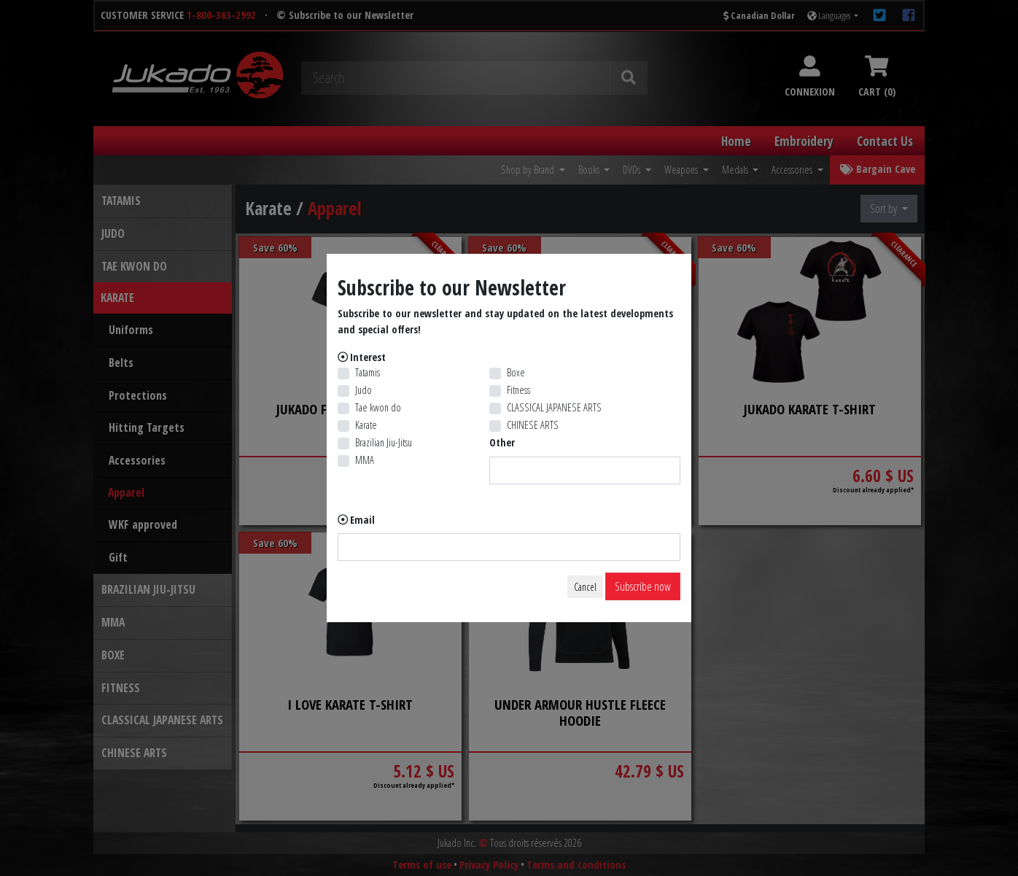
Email (362, 520)
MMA (364, 460)
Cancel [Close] (585, 587)
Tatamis (367, 372)
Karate (366, 425)
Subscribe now (643, 586)
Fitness (518, 390)
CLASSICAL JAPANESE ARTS (554, 407)
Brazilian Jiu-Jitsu (383, 442)
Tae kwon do (378, 407)
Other (502, 442)
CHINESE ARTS (533, 425)
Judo (363, 390)
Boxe (516, 372)
